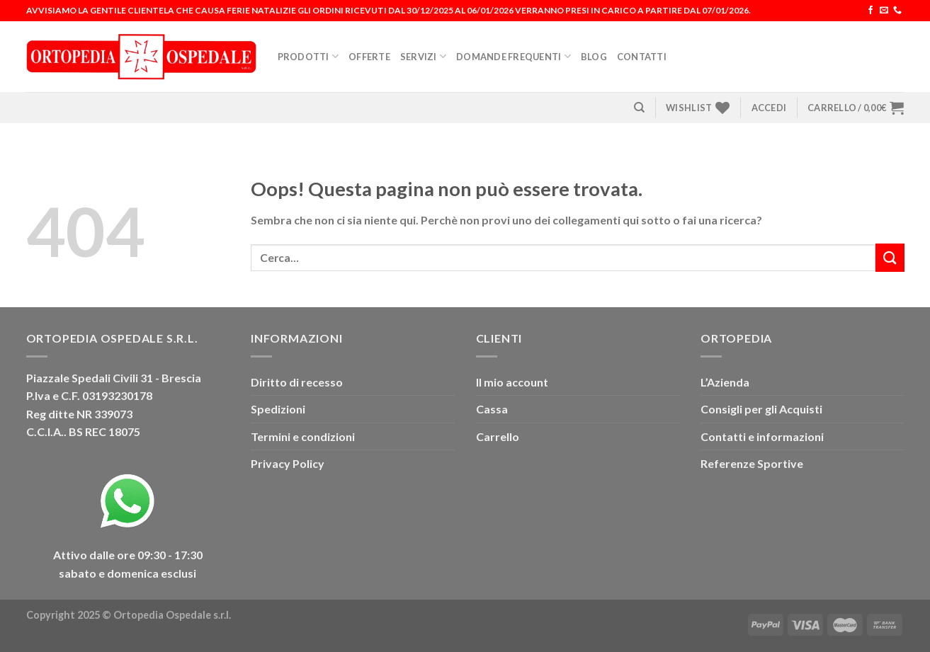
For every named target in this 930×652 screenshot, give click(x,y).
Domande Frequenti (513, 56)
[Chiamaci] (897, 11)
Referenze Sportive (752, 463)
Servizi (423, 56)
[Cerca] (639, 107)
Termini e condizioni (303, 436)
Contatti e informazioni (762, 436)
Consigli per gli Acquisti (761, 409)
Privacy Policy (287, 463)
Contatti (642, 56)
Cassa (492, 409)
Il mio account (512, 382)
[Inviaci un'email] (884, 11)
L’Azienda (725, 382)
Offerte (369, 56)
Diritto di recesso (297, 382)
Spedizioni (278, 409)
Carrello (497, 436)
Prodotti (308, 56)
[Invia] (889, 257)
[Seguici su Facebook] (870, 11)
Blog (594, 56)
